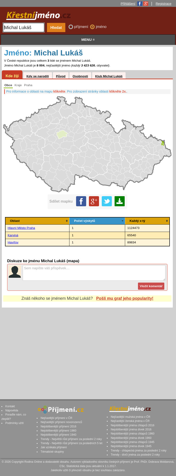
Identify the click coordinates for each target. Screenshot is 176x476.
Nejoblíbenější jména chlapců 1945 (132, 442)
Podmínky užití (14, 423)
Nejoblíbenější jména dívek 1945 (131, 446)
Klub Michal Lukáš (108, 76)
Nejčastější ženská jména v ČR (130, 421)
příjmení (81, 27)
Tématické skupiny (52, 451)
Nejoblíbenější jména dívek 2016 (131, 429)
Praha (28, 85)
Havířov (13, 242)
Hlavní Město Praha (21, 228)
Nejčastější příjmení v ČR (56, 418)
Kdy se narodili (37, 76)
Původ (61, 76)
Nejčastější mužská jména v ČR (130, 416)
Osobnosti (80, 76)
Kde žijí (12, 76)
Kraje (18, 85)
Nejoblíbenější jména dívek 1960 (131, 438)
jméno (101, 27)
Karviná (13, 235)
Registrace (163, 4)
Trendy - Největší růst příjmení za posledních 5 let (71, 443)
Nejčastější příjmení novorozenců (61, 422)
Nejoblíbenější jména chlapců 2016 (132, 425)
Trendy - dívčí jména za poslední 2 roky (135, 454)
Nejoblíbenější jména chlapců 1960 (132, 433)
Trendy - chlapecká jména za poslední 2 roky (138, 450)
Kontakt (10, 406)
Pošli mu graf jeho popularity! (124, 298)
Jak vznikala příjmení (54, 447)
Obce (8, 85)
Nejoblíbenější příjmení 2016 (58, 426)
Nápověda (11, 410)
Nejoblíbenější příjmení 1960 (58, 430)
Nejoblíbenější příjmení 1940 (58, 434)
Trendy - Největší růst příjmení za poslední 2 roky (71, 439)
